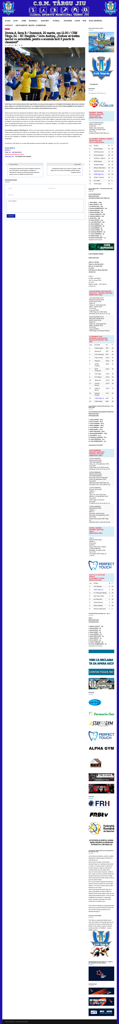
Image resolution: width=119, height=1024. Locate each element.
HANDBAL (33, 21)
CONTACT (9, 25)
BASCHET (45, 21)
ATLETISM (68, 21)
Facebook (94, 84)
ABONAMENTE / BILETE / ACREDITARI (30, 25)
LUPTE (77, 21)
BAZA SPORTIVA (95, 21)
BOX (84, 21)
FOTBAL (56, 21)
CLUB (15, 21)
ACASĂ (7, 21)
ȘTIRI (24, 21)
